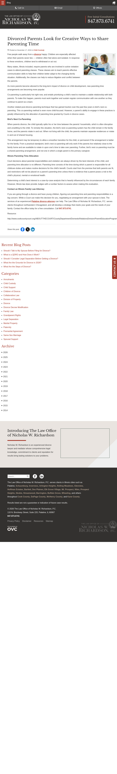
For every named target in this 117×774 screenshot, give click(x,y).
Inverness (33, 486)
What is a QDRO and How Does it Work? (21, 255)
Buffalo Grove (54, 493)
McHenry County (54, 497)
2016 (4, 400)
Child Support (9, 287)
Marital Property (10, 323)
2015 (4, 405)
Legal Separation (10, 319)
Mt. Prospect (68, 489)
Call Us (19, 8)
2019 (4, 386)
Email (58, 8)
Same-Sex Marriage (12, 335)
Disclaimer (26, 521)
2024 (4, 362)
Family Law (8, 311)
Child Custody (38, 50)
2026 (4, 352)
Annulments (8, 279)
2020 (4, 381)
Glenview (78, 486)
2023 (4, 367)
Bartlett (27, 489)
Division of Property (12, 299)
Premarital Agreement (13, 331)
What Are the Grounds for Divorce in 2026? (22, 263)
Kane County (73, 497)
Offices (97, 8)
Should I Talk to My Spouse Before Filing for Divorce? (26, 251)
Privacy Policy (13, 521)
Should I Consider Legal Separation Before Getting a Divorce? (30, 259)
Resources (38, 521)
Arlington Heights (47, 486)
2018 (4, 391)
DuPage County (38, 497)
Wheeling (66, 493)
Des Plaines (37, 489)
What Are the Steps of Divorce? (17, 267)
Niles (77, 489)
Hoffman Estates (15, 489)
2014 (4, 410)
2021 (4, 376)
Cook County (23, 497)
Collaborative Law (11, 295)
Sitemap (49, 521)
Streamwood (29, 493)
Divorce (6, 303)
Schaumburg (22, 486)
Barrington (41, 493)
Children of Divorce (11, 291)
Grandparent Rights (12, 315)
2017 (4, 396)
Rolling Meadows (65, 486)
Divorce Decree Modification (15, 307)
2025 (4, 357)
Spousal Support (10, 339)
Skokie (19, 493)
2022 (4, 372)
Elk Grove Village (52, 489)
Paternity (7, 327)
